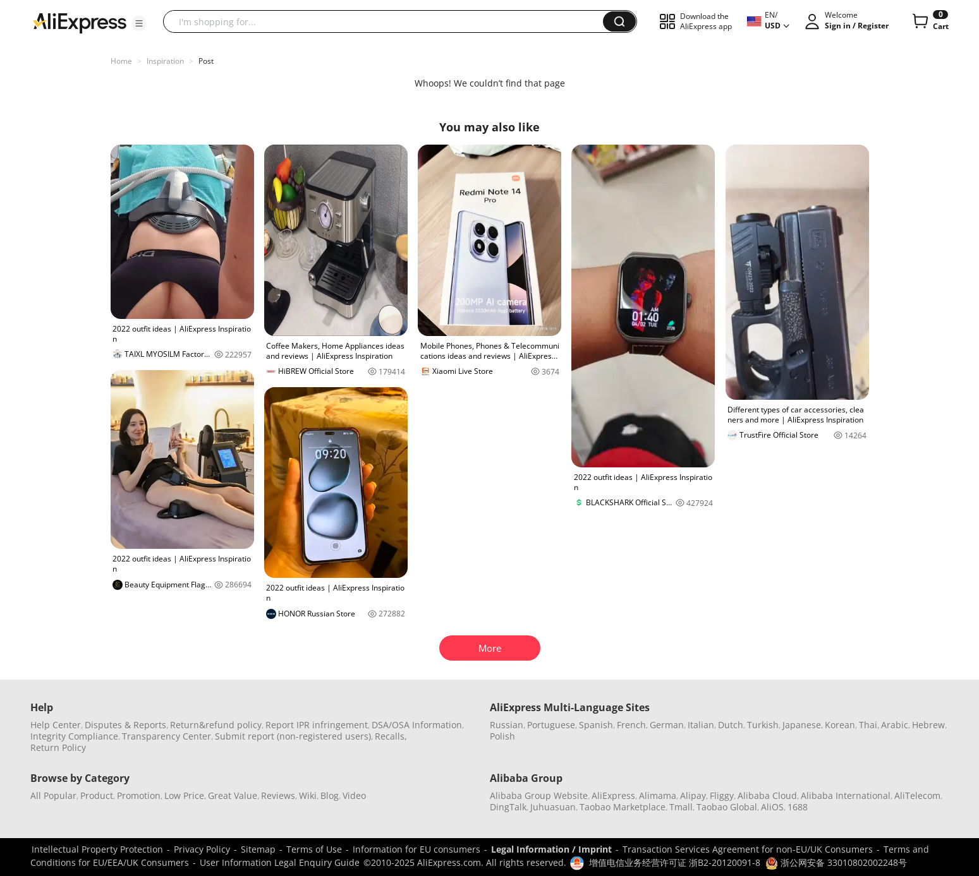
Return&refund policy (216, 725)
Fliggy (722, 795)
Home (121, 61)
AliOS (772, 807)
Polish (502, 736)
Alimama (657, 795)
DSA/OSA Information (417, 725)
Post (206, 61)
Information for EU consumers (416, 849)
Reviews (278, 795)
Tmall (681, 807)
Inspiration (165, 61)
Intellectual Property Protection (97, 849)
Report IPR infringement (316, 725)
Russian (506, 725)
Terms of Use (314, 849)
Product (96, 795)
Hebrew (928, 725)
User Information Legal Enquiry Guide (280, 862)
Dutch (730, 725)
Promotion (139, 795)
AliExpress (613, 795)
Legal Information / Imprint (551, 849)
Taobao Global (726, 807)
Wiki (308, 795)
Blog (329, 795)
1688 (797, 807)
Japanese (801, 725)
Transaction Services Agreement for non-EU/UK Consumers (748, 849)
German (667, 725)
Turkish (763, 725)
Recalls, (391, 736)
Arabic (894, 725)
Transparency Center (166, 736)
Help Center (55, 725)
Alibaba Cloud (767, 795)
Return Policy (58, 747)
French (631, 725)
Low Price (184, 795)
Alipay (693, 795)
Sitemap (258, 849)
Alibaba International (846, 795)
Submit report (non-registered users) (293, 736)
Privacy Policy (202, 849)
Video (354, 795)
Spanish (596, 725)
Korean (840, 725)
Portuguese (551, 725)
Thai (868, 725)
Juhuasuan (553, 807)
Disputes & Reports (125, 725)
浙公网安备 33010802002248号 (836, 862)
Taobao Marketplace (623, 807)
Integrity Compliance (74, 736)
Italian (701, 725)
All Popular (53, 795)
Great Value (232, 795)
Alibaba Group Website (539, 795)
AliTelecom (917, 795)
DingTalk (508, 807)
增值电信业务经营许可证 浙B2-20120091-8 (674, 862)
